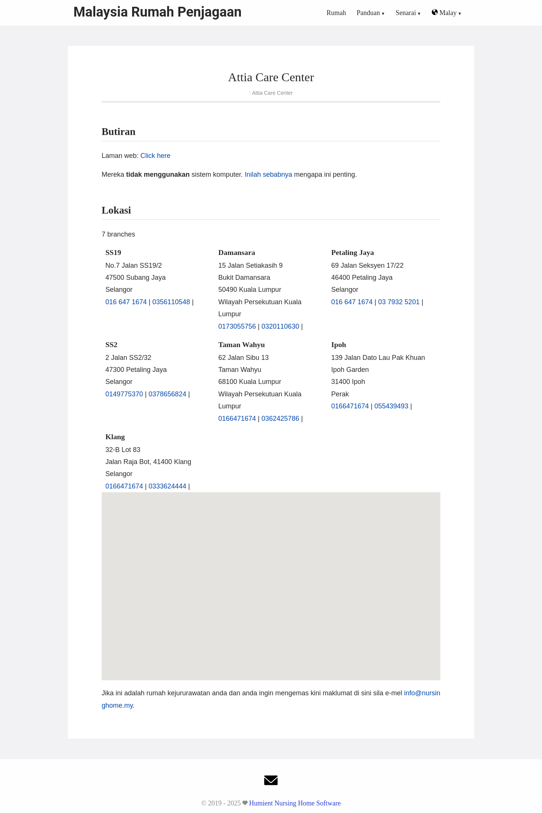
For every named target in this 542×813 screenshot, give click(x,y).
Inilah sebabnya (268, 174)
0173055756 (237, 326)
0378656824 (167, 394)
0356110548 (171, 302)
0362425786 (280, 418)
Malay (444, 13)
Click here (155, 155)
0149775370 (124, 394)
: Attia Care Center (270, 93)
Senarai (406, 13)
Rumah (336, 13)
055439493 (391, 406)
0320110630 (280, 326)
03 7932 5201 (399, 302)
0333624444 (167, 486)
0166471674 (237, 418)
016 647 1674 (126, 302)
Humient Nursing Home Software (295, 803)
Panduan (368, 13)
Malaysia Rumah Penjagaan (157, 12)
